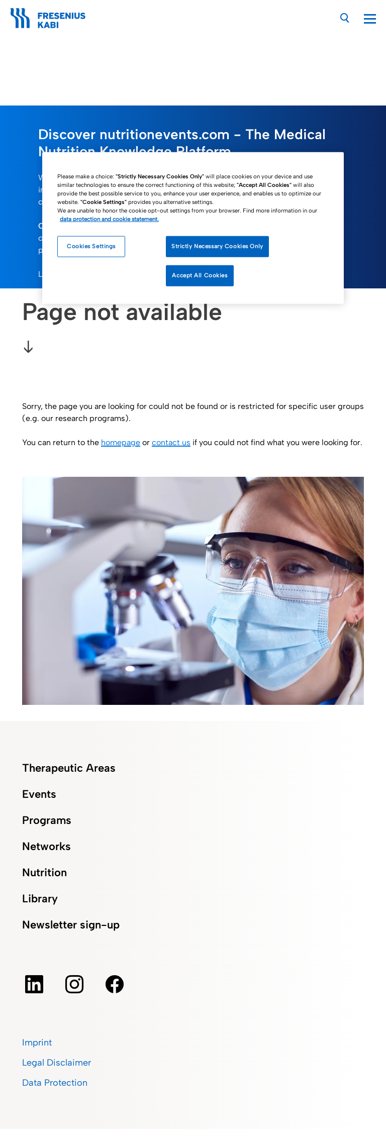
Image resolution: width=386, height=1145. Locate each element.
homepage (120, 442)
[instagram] (74, 984)
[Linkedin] (34, 984)
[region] (193, 228)
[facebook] (115, 984)
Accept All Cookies (199, 275)
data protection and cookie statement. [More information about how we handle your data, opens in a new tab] (109, 219)
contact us (171, 442)
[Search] (345, 18)
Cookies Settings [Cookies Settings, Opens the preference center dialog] (91, 246)
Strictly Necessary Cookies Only (217, 246)
